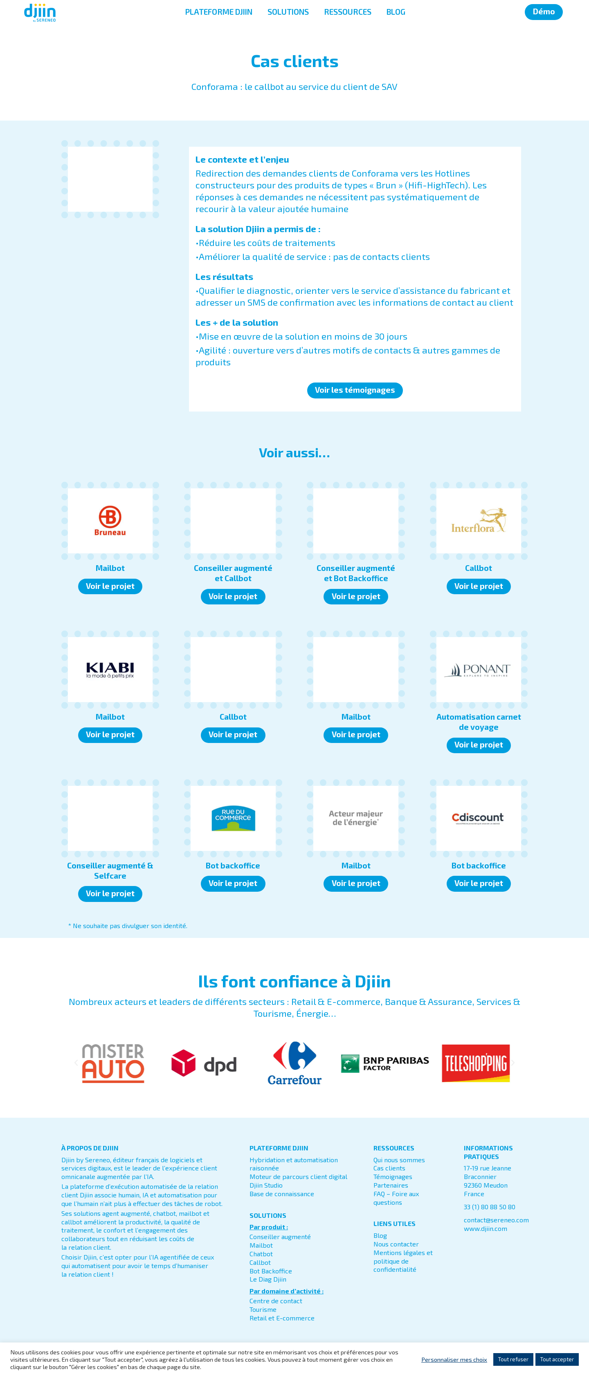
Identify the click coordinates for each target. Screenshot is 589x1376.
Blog (380, 1235)
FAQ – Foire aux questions (396, 1198)
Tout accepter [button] (557, 1359)
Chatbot (261, 1253)
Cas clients (389, 1168)
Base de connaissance (282, 1193)
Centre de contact (276, 1300)
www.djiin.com (485, 1228)
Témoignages (392, 1176)
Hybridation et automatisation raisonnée (294, 1164)
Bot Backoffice (271, 1271)
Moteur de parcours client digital (298, 1176)
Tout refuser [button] (513, 1359)
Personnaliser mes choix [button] (454, 1359)
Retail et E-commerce (282, 1318)
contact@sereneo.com (496, 1220)
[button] (76, 1063)
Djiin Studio (266, 1185)
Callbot (260, 1262)
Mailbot (261, 1245)
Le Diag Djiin (268, 1279)
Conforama (375, 173)
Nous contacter (396, 1244)
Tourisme (263, 1309)
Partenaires (390, 1185)
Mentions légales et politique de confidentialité (403, 1260)
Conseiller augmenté (280, 1236)
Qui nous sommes (399, 1159)
